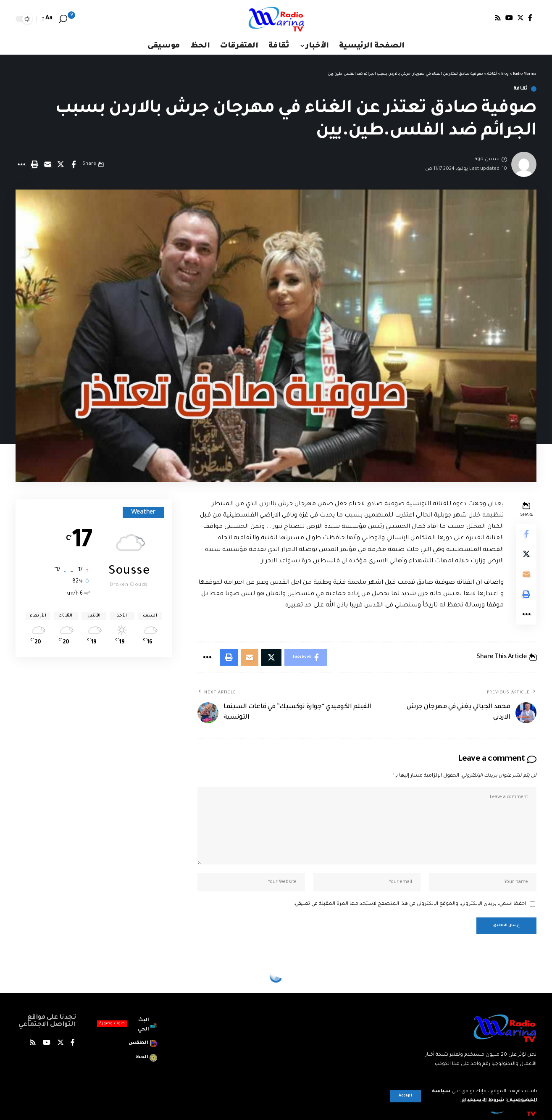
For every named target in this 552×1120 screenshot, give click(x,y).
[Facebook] (530, 17)
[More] (21, 164)
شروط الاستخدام (482, 1100)
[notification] (75, 19)
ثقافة (520, 89)
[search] (63, 19)
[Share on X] (60, 164)
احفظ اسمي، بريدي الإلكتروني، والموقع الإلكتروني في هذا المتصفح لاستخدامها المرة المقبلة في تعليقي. (410, 904)
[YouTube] (509, 17)
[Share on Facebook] (73, 164)
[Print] (34, 164)
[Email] (47, 164)
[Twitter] (520, 17)
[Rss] (497, 17)
